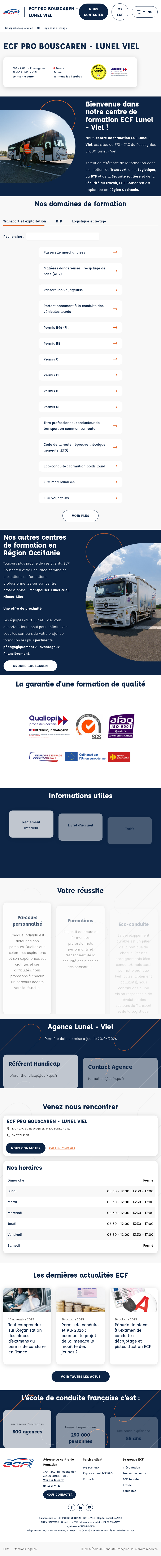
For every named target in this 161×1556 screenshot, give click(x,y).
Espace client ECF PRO (98, 1473)
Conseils (89, 1479)
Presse (127, 1485)
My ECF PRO (91, 1467)
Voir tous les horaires (67, 76)
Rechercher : (13, 236)
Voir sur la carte (23, 76)
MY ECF (120, 12)
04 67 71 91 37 (51, 1485)
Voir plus (80, 515)
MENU (144, 12)
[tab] (24, 221)
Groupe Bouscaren (30, 666)
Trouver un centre (134, 1473)
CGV (6, 1549)
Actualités (129, 1491)
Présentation (131, 1467)
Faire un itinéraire (62, 1148)
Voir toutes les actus (80, 1376)
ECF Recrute (131, 1479)
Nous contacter (93, 12)
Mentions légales (25, 1549)
